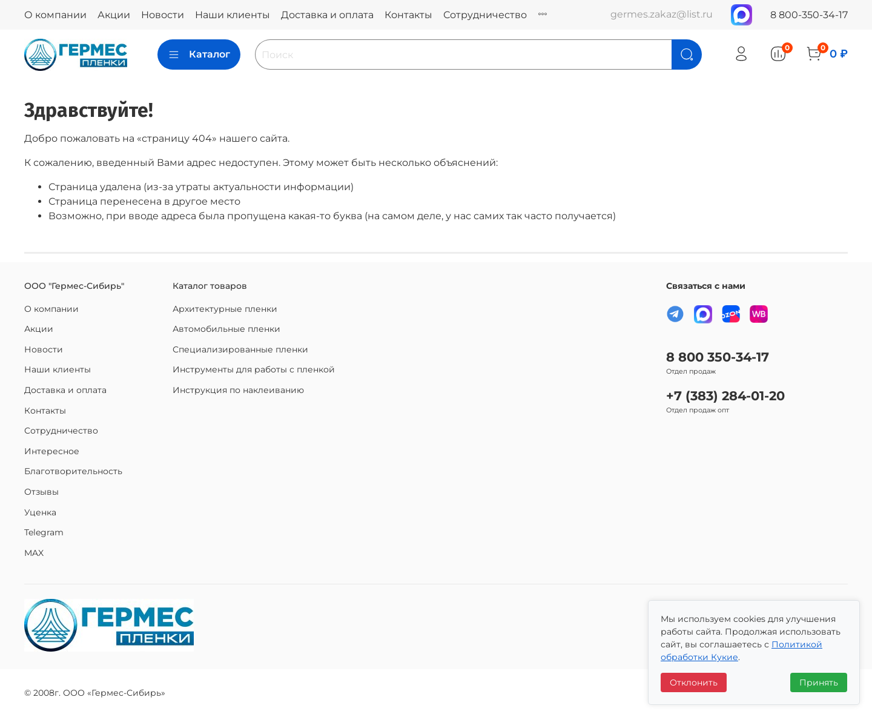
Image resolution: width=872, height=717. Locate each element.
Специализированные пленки (240, 349)
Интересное (51, 451)
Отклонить (694, 682)
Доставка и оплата (327, 15)
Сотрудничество (485, 15)
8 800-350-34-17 (809, 15)
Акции (113, 15)
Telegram (44, 532)
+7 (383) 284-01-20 (725, 395)
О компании (55, 15)
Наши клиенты (232, 15)
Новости (162, 15)
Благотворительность (73, 471)
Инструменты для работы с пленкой (254, 369)
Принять (818, 682)
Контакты (408, 15)
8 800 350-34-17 (717, 357)
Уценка (40, 512)
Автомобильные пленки (226, 328)
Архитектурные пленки (225, 308)
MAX (34, 552)
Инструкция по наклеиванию (238, 390)
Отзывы (41, 491)
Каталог (199, 54)
